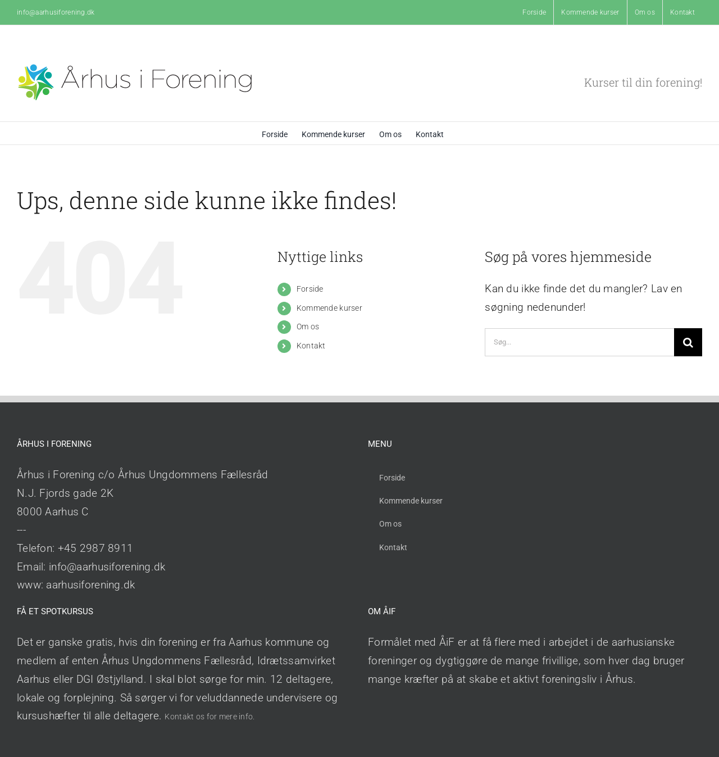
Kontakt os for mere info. (209, 716)
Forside (310, 288)
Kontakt (311, 345)
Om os (308, 326)
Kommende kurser (329, 307)
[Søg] (688, 342)
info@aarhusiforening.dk (56, 12)
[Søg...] (579, 342)
